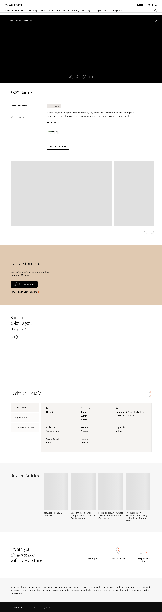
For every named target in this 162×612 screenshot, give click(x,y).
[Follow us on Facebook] (141, 608)
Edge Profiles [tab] (21, 417)
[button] (15, 10)
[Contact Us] (155, 5)
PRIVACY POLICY (17, 608)
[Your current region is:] (148, 5)
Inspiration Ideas (144, 560)
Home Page (11, 20)
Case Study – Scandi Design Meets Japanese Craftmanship (83, 515)
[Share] (156, 21)
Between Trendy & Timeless (53, 514)
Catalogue (18, 20)
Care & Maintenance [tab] (24, 427)
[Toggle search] (155, 10)
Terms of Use (31, 608)
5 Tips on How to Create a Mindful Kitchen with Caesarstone (110, 515)
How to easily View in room (25, 292)
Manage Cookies (45, 608)
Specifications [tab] (21, 407)
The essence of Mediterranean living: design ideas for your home (137, 516)
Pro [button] (139, 5)
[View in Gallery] (61, 193)
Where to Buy (118, 559)
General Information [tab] (19, 106)
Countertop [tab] (17, 117)
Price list (53, 122)
